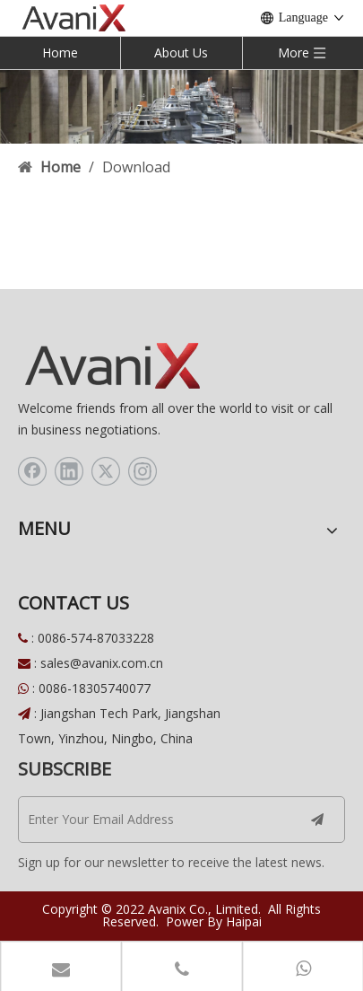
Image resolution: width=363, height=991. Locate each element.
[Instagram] (142, 471)
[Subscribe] (317, 819)
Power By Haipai (214, 921)
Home (60, 52)
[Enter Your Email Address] (150, 819)
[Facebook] (32, 471)
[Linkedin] (69, 471)
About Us (181, 52)
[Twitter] (105, 471)
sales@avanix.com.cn (101, 662)
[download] (181, 106)
